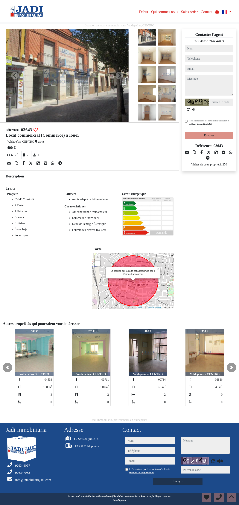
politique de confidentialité (200, 124)
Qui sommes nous (164, 12)
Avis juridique (154, 496)
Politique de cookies (135, 496)
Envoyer (209, 135)
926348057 (201, 41)
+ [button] (97, 258)
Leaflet (140, 307)
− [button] (97, 263)
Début (143, 12)
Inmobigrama (119, 500)
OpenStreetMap (154, 307)
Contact (206, 12)
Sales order (189, 12)
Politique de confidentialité (110, 496)
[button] (7, 367)
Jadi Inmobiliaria (85, 496)
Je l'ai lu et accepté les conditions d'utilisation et (209, 122)
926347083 (217, 41)
